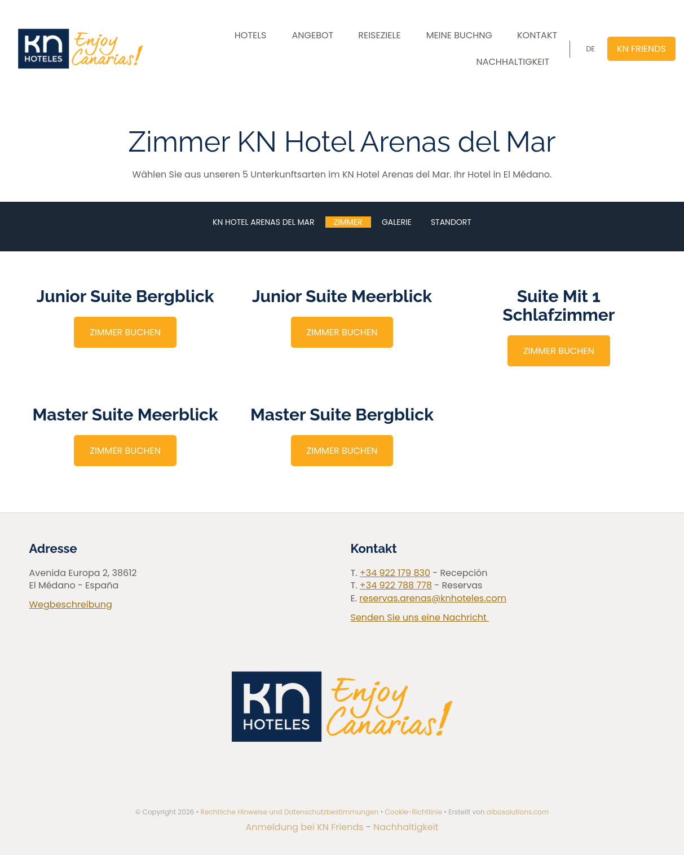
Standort (451, 222)
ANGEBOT (313, 35)
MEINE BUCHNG (459, 35)
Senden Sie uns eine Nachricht (420, 617)
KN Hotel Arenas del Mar (263, 222)
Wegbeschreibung (70, 604)
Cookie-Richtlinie (413, 812)
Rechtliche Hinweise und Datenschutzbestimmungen (290, 812)
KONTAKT (537, 35)
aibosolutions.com (518, 812)
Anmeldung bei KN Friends (306, 827)
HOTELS (251, 35)
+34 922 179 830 (395, 572)
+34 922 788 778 (396, 585)
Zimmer (348, 222)
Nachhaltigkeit (406, 827)
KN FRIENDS (641, 48)
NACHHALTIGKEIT (512, 61)
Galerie (397, 222)
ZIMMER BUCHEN (125, 332)
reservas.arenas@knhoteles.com (432, 598)
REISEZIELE (379, 35)
